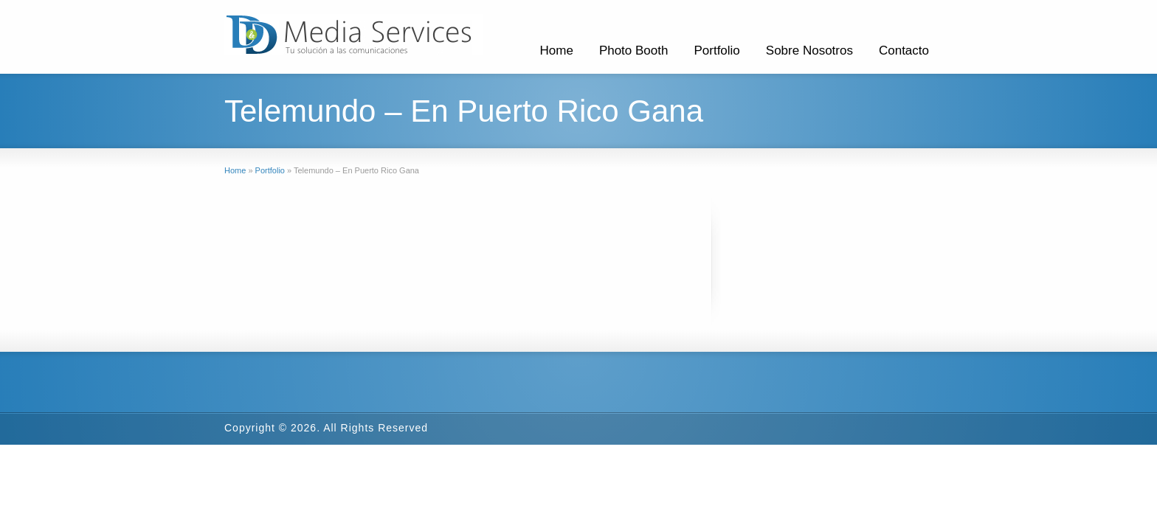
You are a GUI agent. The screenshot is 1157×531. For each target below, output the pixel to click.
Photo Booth (634, 51)
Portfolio (716, 51)
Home (556, 51)
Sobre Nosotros (809, 51)
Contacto (904, 51)
